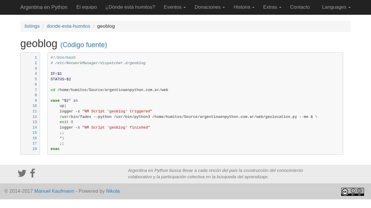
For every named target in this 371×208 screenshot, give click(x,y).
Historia (244, 7)
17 (34, 143)
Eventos (175, 7)
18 (34, 149)
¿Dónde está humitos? (130, 7)
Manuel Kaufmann (54, 191)
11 (34, 111)
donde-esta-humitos (68, 26)
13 (34, 122)
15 (34, 133)
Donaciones (209, 7)
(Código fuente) (83, 45)
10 (34, 106)
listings (32, 26)
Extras (272, 7)
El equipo (86, 7)
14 (34, 127)
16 (34, 138)
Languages (336, 7)
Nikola (113, 191)
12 (34, 117)
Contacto (300, 7)
